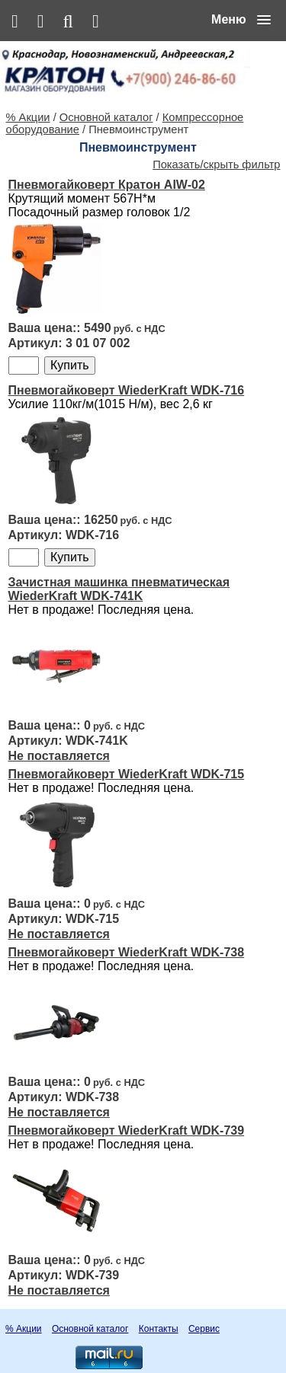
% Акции (28, 117)
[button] (241, 20)
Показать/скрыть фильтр (216, 164)
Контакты (158, 1329)
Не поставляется (59, 755)
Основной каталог (106, 117)
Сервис (204, 1329)
